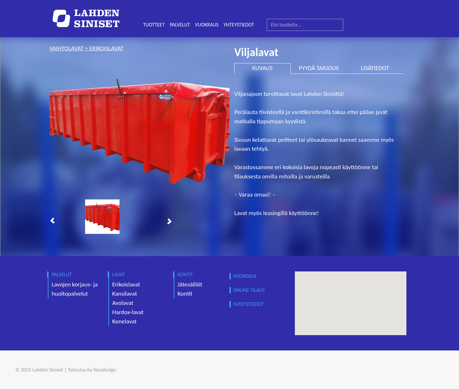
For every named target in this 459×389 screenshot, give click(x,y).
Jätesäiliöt (190, 284)
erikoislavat (106, 48)
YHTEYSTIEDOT (238, 25)
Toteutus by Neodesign (92, 369)
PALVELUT (180, 25)
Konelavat (124, 321)
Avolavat (122, 302)
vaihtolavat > (69, 48)
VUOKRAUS (207, 25)
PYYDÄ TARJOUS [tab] (319, 68)
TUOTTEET (153, 25)
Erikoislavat (126, 284)
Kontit (185, 293)
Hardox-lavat (127, 312)
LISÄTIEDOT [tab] (375, 68)
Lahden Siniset (48, 369)
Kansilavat (124, 293)
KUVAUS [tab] (262, 68)
